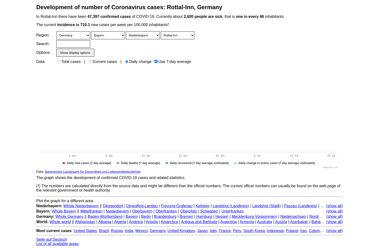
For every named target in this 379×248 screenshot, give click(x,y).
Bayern (132, 216)
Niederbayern (117, 211)
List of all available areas (57, 244)
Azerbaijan (299, 222)
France (225, 231)
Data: (40, 62)
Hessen (221, 216)
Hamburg (204, 216)
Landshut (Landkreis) (231, 206)
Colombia (317, 231)
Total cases (69, 62)
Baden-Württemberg (105, 216)
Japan (202, 231)
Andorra (136, 222)
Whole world (60, 222)
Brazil (104, 231)
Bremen (186, 216)
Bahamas (319, 222)
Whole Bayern (64, 211)
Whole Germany (69, 216)
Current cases (103, 62)
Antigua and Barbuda (199, 222)
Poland (292, 231)
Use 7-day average (172, 62)
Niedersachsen (293, 216)
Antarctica (169, 222)
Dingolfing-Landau (142, 206)
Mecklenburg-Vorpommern (254, 216)
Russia (117, 231)
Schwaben (209, 211)
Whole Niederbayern (81, 206)
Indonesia (275, 231)
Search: (43, 44)
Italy (213, 231)
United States (85, 231)
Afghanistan (85, 222)
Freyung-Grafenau (176, 206)
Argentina (228, 222)
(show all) (334, 206)
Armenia (247, 222)
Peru (237, 231)
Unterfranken (232, 211)
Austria (281, 222)
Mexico (141, 231)
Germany (158, 231)
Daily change (138, 62)
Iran (303, 231)
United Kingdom (181, 231)
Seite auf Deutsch (51, 239)
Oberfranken (166, 211)
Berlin (146, 216)
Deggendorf (113, 206)
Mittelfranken (91, 211)
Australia (264, 222)
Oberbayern (142, 211)
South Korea (254, 231)
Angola (152, 222)
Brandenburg (165, 216)
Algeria (120, 222)
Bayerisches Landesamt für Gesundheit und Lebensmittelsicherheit (93, 171)
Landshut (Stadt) (266, 206)
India (129, 231)
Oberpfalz (188, 211)
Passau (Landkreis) (300, 206)
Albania (104, 222)
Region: (43, 35)
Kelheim (203, 206)
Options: (43, 52)
